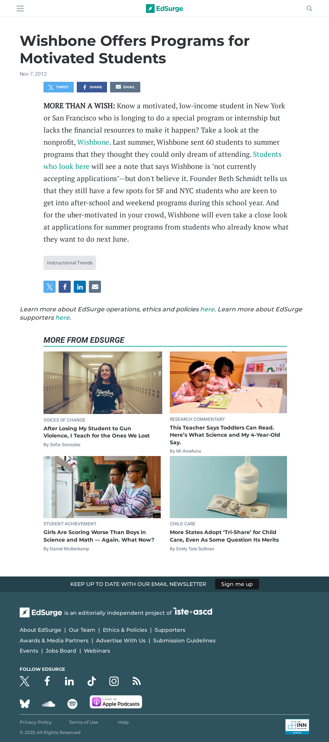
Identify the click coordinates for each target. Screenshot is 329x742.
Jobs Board (61, 650)
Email (125, 87)
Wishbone (93, 142)
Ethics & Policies (125, 629)
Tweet (58, 87)
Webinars (97, 650)
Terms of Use (83, 722)
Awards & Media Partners (54, 640)
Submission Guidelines (184, 640)
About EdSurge (40, 629)
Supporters (170, 629)
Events (29, 650)
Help (123, 722)
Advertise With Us (121, 640)
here (207, 309)
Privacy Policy (36, 722)
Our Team (82, 629)
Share (92, 87)
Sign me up (237, 584)
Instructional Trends (70, 263)
